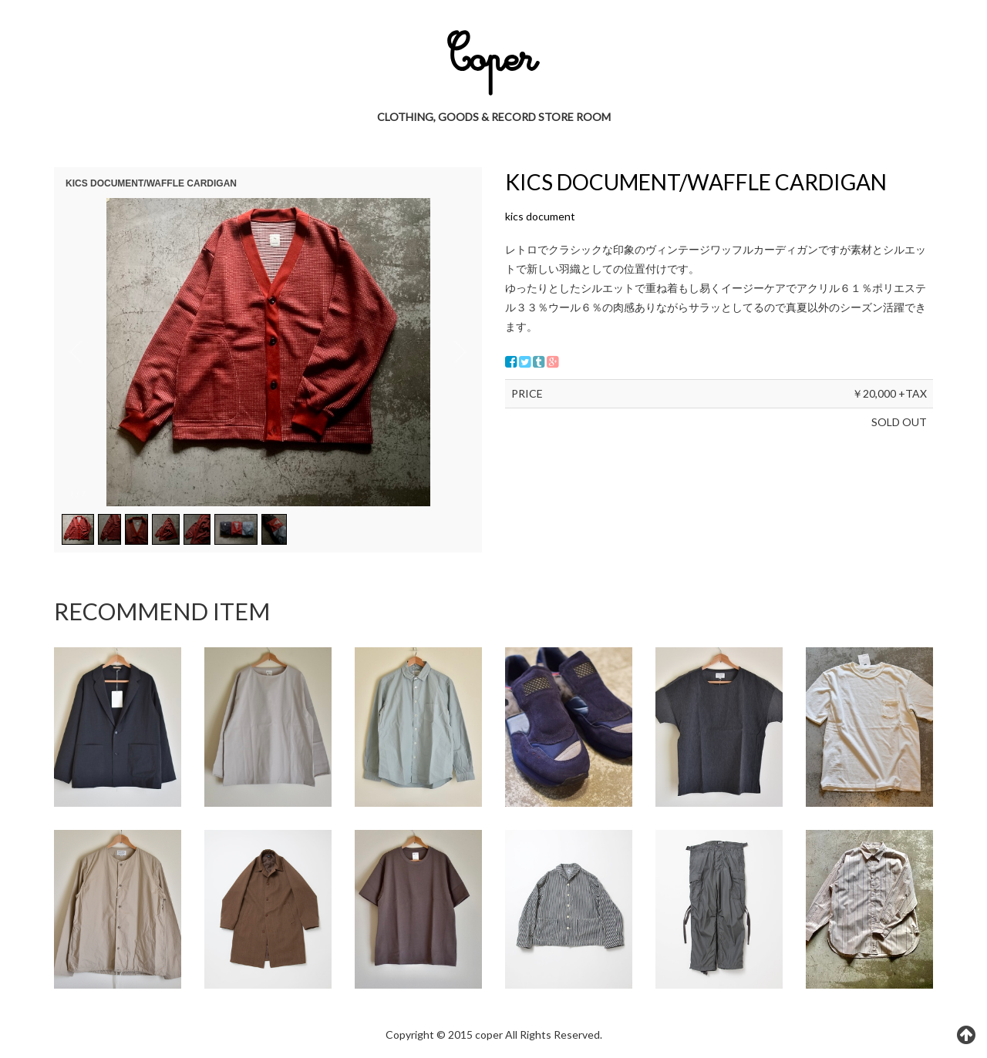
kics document (540, 216)
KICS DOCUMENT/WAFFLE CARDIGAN (696, 182)
